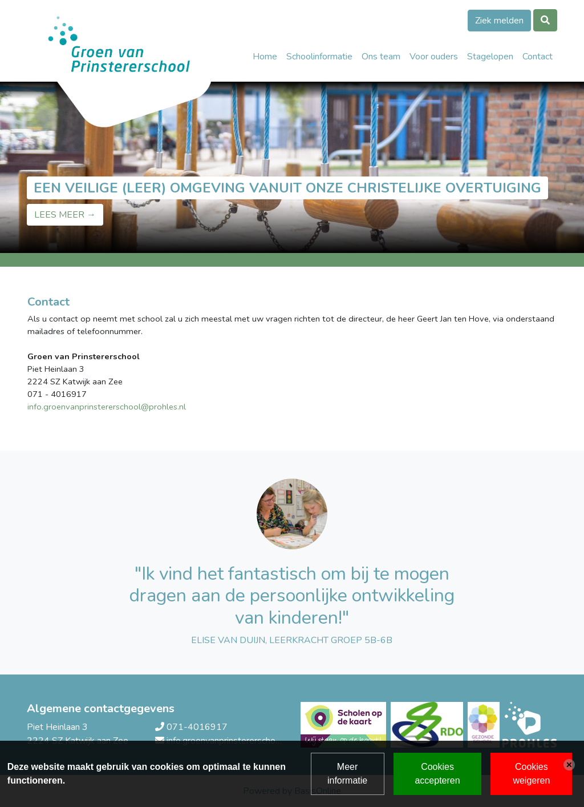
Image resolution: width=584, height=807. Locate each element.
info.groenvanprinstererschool (84, 406)
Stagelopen (490, 56)
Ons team (381, 56)
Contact (537, 56)
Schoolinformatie (319, 56)
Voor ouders (433, 56)
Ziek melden (499, 20)
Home (265, 56)
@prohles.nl (163, 406)
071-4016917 (197, 727)
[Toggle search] (545, 20)
